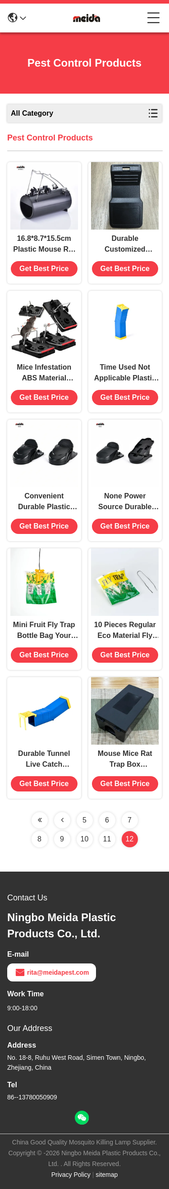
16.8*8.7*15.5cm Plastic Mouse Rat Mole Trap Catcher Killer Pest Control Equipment (44, 245)
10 (85, 839)
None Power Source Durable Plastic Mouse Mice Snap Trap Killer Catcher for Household (125, 502)
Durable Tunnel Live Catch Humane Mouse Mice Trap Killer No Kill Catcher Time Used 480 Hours (44, 760)
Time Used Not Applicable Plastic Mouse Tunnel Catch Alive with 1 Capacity (125, 373)
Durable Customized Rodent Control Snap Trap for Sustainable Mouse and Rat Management (125, 245)
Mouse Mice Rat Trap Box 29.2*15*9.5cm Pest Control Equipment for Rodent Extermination (125, 760)
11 (107, 839)
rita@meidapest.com (51, 972)
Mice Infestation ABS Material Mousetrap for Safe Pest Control (44, 373)
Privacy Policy (71, 1174)
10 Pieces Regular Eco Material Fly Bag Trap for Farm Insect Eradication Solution (125, 631)
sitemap (107, 1174)
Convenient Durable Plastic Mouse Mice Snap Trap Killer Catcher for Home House (44, 502)
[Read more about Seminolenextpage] (40, 820)
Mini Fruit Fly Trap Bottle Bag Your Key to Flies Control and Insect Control (44, 631)
